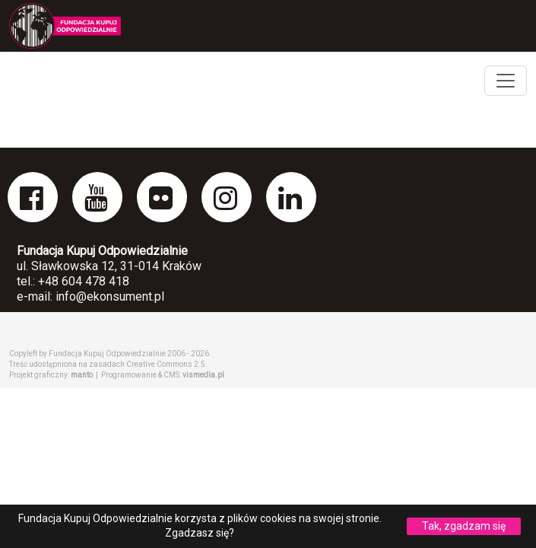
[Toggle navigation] (505, 80)
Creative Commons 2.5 (165, 364)
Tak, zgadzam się (464, 526)
